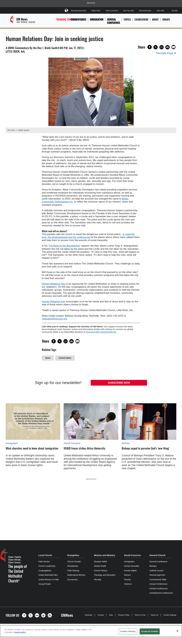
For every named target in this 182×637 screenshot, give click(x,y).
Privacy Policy (124, 615)
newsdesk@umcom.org (54, 318)
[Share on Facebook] (149, 47)
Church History (100, 570)
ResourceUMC (145, 11)
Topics (127, 21)
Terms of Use (140, 615)
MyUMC (175, 11)
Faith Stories (44, 561)
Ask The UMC (128, 11)
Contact (101, 615)
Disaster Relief (100, 561)
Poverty (127, 579)
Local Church (45, 555)
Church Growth (74, 561)
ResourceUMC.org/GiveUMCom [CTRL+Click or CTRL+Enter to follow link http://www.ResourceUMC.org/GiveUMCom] (101, 332)
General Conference (113, 21)
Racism (127, 575)
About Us (154, 615)
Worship (97, 579)
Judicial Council (156, 570)
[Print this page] (167, 47)
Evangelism (73, 555)
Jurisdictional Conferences (161, 593)
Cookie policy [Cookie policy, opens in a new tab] (20, 632)
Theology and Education (104, 575)
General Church (157, 555)
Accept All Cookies (149, 631)
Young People (44, 584)
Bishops (126, 443)
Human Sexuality (131, 566)
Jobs (111, 615)
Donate (166, 21)
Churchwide (141, 21)
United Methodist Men (48, 575)
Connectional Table (157, 579)
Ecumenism (72, 579)
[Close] (177, 631)
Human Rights (130, 570)
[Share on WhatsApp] (161, 47)
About (155, 21)
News (47, 358)
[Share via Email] (173, 47)
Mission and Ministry (104, 555)
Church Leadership (46, 566)
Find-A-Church (112, 11)
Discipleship (72, 566)
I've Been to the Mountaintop (64, 245)
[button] (25, 615)
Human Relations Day (53, 283)
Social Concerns (72, 443)
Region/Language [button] (78, 10)
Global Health (100, 566)
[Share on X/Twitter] (155, 47)
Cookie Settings (169, 615)
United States (65, 358)
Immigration (96, 19)
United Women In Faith (48, 579)
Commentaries (78, 19)
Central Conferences (158, 588)
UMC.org (160, 11)
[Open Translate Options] (166, 53)
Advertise (88, 615)
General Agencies (157, 575)
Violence (128, 584)
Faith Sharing (73, 570)
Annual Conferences (158, 584)
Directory (95, 11)
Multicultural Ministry (76, 575)
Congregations (44, 570)
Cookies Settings (128, 631)
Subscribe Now (119, 382)
